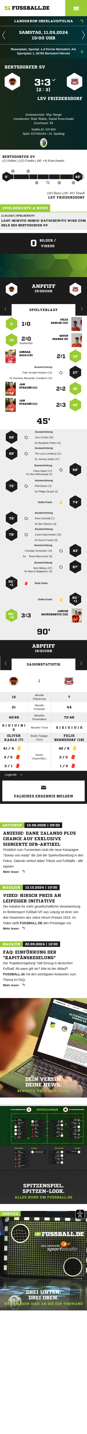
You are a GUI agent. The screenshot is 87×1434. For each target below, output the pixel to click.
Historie (6, 663)
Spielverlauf (43, 309)
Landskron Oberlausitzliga (48, 21)
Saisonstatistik (44, 664)
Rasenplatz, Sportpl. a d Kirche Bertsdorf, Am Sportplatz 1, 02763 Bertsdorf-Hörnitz (47, 51)
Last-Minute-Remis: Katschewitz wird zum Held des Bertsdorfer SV (43, 223)
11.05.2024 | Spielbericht (18, 215)
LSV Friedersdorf (59, 98)
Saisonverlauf (81, 663)
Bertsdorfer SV (25, 67)
